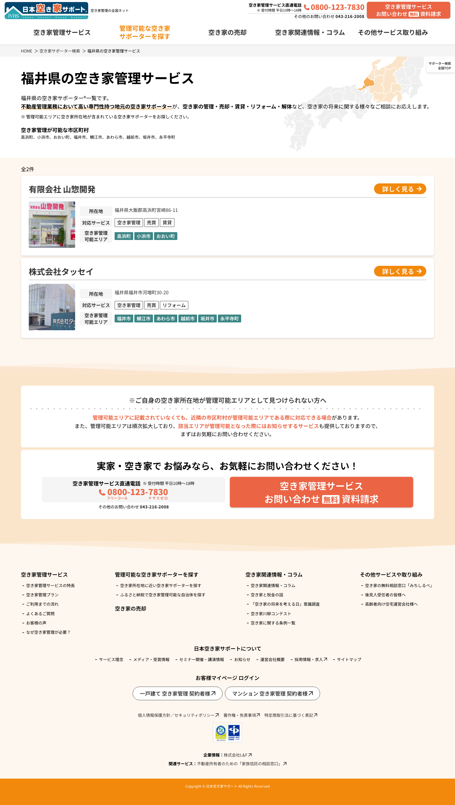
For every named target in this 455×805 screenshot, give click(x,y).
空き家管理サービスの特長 (50, 585)
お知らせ (242, 659)
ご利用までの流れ (42, 604)
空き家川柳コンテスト (271, 613)
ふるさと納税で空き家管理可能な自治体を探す (162, 595)
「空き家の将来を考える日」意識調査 (285, 604)
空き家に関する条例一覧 (273, 623)
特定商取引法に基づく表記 (288, 715)
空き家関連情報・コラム (273, 585)
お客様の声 (36, 623)
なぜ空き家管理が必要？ (48, 632)
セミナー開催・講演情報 (201, 659)
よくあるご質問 (40, 613)
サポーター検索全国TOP (440, 65)
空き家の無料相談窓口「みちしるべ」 (399, 585)
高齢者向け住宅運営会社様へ (391, 604)
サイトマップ (349, 659)
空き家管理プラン (42, 595)
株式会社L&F (236, 755)
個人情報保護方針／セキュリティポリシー (176, 715)
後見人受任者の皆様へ (385, 595)
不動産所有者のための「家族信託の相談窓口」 (239, 763)
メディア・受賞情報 (151, 659)
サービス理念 (111, 659)
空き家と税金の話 (267, 595)
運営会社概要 (272, 659)
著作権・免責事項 (239, 715)
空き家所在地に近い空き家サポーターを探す (160, 585)
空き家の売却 (227, 32)
